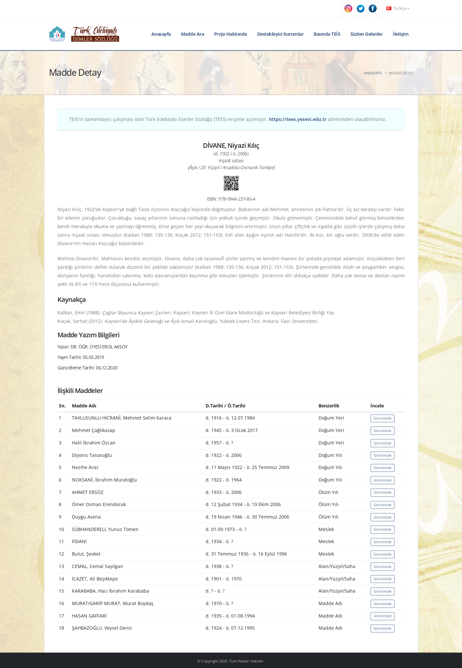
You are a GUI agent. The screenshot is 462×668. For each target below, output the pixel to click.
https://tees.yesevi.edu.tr (297, 119)
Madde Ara (192, 34)
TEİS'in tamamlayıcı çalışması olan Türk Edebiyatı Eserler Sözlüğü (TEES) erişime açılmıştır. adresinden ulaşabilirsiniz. (227, 119)
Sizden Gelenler (366, 34)
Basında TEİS (327, 34)
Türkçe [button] (397, 8)
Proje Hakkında (230, 34)
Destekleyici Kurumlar (280, 34)
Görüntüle (382, 418)
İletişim (400, 34)
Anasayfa (161, 34)
